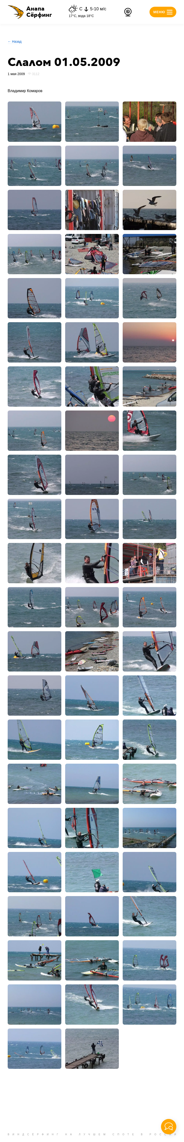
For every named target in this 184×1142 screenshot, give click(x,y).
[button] (30, 12)
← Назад (15, 41)
